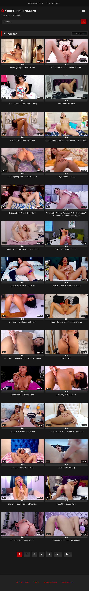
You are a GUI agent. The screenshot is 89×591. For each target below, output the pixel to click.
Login (48, 3)
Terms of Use (67, 583)
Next (58, 554)
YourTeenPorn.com (18, 10)
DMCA (37, 583)
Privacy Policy (50, 583)
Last (68, 554)
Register (57, 3)
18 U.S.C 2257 (22, 583)
